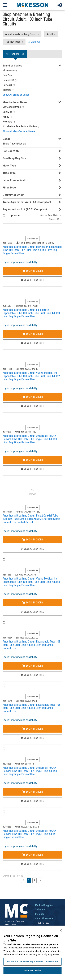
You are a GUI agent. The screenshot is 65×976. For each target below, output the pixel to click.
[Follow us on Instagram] (39, 923)
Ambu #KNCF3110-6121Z (27, 826)
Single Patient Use (15, 143)
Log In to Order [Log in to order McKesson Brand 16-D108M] (32, 270)
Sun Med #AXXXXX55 (25, 574)
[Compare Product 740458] (4, 812)
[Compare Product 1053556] (4, 622)
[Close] (61, 930)
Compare (32, 238)
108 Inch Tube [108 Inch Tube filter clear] (12, 41)
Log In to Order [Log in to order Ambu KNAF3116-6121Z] (32, 539)
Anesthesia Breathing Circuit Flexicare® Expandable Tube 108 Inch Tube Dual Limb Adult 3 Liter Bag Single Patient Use (31, 313)
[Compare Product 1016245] (4, 686)
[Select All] (4, 215)
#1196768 (7, 511)
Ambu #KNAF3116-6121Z (28, 511)
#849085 (7, 432)
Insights (39, 914)
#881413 (7, 574)
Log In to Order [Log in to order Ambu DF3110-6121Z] (32, 459)
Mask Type (9, 165)
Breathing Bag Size (14, 158)
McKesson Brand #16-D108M (40, 243)
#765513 (7, 306)
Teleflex (8, 89)
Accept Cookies (32, 970)
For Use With (11, 151)
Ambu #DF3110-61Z (24, 763)
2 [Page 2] (34, 880)
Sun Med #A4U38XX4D (27, 369)
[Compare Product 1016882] (4, 228)
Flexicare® (10, 80)
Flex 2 (7, 75)
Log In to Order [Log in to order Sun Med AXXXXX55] (32, 602)
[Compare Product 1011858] (4, 354)
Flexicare (9, 121)
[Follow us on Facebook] (36, 923)
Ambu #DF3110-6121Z (26, 432)
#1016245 (7, 700)
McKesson (10, 70)
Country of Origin (13, 194)
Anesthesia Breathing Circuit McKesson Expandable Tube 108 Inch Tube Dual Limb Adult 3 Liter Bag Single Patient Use (32, 250)
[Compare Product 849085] (4, 417)
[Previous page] (23, 880)
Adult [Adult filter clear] (50, 34)
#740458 (7, 826)
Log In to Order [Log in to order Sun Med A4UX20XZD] (32, 665)
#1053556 (7, 637)
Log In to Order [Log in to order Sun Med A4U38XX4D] (32, 396)
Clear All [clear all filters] (35, 41)
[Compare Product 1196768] (4, 480)
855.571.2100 (10, 924)
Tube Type (9, 173)
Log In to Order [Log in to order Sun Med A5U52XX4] (32, 728)
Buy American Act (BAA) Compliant (25, 209)
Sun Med (9, 111)
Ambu (7, 116)
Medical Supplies (44, 905)
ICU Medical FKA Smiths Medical (21, 126)
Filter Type (9, 187)
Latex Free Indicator (15, 180)
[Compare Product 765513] (4, 291)
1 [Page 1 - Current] (29, 880)
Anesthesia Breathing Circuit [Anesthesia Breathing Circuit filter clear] (20, 34)
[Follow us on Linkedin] (47, 923)
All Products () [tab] (15, 54)
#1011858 (7, 369)
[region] (32, 951)
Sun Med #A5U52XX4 (26, 700)
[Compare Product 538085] (4, 749)
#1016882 (7, 243)
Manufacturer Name (15, 102)
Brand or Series (12, 65)
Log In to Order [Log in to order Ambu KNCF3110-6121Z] (32, 854)
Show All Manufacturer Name (19, 131)
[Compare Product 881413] (4, 559)
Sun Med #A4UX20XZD (27, 637)
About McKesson (44, 918)
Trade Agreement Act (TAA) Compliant (27, 202)
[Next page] (40, 880)
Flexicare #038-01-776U (26, 306)
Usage (6, 138)
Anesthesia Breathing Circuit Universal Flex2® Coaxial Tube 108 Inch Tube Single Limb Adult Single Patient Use (29, 834)
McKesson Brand (13, 107)
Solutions (40, 909)
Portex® (9, 85)
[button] (51, 215)
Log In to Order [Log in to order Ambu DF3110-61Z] (32, 791)
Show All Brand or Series (16, 94)
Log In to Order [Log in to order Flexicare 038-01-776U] (32, 333)
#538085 (7, 763)
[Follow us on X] (43, 923)
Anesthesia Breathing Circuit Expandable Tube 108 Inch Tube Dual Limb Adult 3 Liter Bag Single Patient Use (31, 645)
